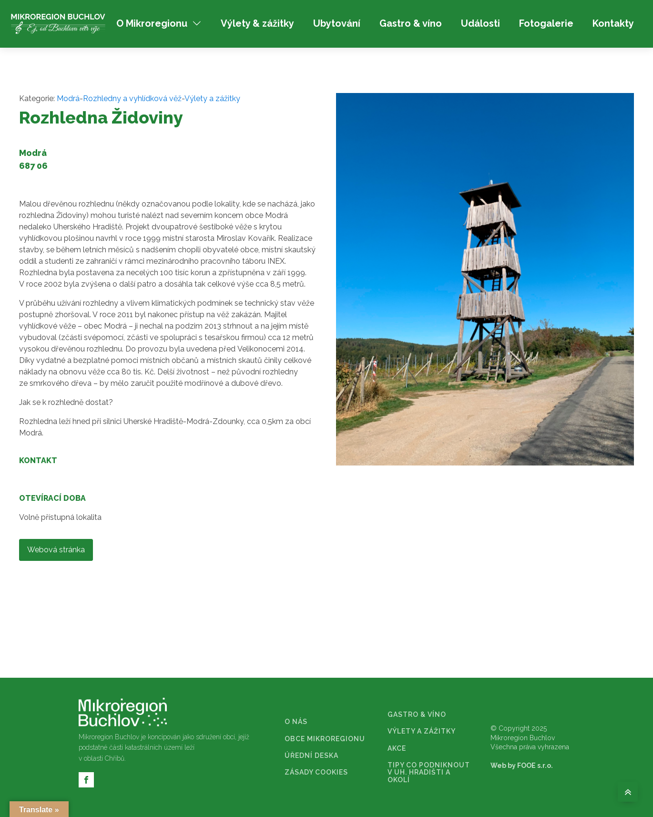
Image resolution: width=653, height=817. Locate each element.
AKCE (397, 748)
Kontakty (613, 23)
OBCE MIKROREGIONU (325, 739)
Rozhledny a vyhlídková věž (132, 98)
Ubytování (336, 23)
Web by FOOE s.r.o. (521, 765)
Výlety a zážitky (212, 98)
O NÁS (296, 721)
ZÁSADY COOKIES (316, 772)
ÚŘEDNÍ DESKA (311, 755)
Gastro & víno (410, 23)
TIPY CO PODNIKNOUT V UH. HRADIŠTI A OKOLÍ (429, 773)
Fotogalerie (546, 23)
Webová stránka (56, 549)
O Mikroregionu (159, 23)
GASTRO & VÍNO (417, 714)
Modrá (68, 98)
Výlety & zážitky (257, 23)
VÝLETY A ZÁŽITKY (422, 731)
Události (480, 23)
